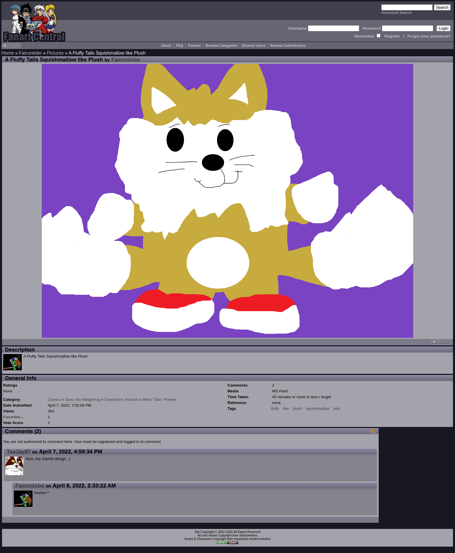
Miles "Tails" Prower (159, 399)
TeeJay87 (19, 451)
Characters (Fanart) (121, 399)
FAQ (179, 46)
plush (297, 408)
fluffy (275, 408)
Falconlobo (30, 53)
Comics (54, 399)
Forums (194, 46)
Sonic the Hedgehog (82, 399)
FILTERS (11, 45)
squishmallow (317, 408)
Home (7, 53)
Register (392, 36)
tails (336, 408)
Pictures (55, 53)
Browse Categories (221, 46)
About (166, 46)
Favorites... (13, 417)
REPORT (440, 342)
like (286, 408)
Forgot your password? (429, 36)
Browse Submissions (288, 46)
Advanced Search (396, 12)
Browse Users (254, 46)
